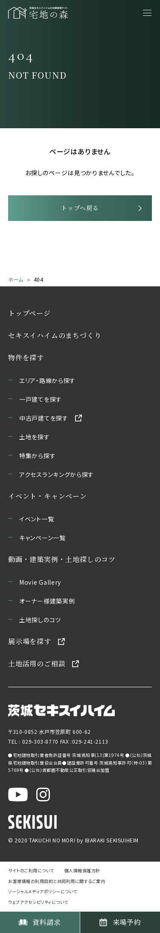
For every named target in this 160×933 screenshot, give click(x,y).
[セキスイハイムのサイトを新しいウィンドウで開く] (32, 821)
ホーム (15, 279)
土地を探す (34, 437)
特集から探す (37, 455)
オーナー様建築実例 (47, 601)
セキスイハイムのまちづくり (54, 335)
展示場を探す (29, 641)
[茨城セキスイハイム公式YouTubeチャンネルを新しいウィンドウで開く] (18, 794)
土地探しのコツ (40, 619)
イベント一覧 (36, 519)
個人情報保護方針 (82, 870)
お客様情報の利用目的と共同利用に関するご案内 (56, 881)
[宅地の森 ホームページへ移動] (38, 13)
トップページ (29, 313)
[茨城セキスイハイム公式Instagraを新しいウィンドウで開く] (43, 794)
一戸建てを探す (40, 399)
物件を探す (26, 357)
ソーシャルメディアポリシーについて (42, 891)
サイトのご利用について (31, 870)
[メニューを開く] (147, 13)
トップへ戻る (80, 207)
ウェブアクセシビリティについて (38, 902)
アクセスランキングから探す (56, 474)
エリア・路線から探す (47, 380)
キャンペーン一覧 (42, 537)
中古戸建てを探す (43, 418)
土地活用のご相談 (36, 663)
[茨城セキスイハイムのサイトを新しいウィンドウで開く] (61, 710)
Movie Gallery (40, 582)
